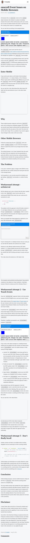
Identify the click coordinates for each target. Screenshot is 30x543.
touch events (24, 301)
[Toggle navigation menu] (28, 2)
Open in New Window (6, 32)
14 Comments (11, 12)
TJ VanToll (7, 533)
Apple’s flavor (16, 301)
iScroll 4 (20, 470)
